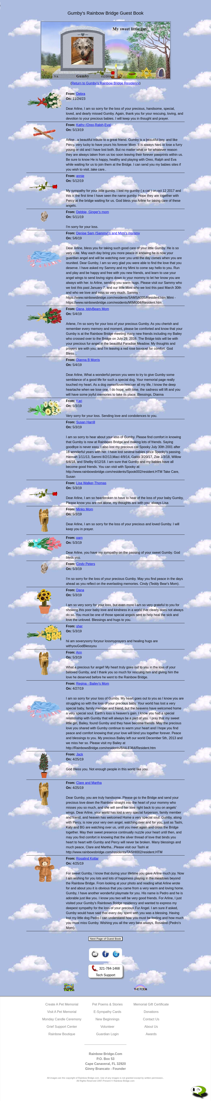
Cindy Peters (85, 564)
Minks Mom (84, 509)
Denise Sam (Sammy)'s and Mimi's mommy (108, 233)
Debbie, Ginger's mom (92, 212)
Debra (80, 94)
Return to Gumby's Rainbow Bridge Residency (105, 83)
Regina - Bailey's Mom (92, 683)
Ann (79, 652)
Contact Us (151, 1019)
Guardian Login (107, 1034)
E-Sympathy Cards (107, 1012)
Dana (80, 590)
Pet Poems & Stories (107, 1004)
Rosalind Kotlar (87, 858)
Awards (151, 1034)
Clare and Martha (89, 783)
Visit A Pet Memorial (61, 1012)
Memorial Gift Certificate (151, 1004)
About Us (151, 1026)
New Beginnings (108, 1019)
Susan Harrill (85, 422)
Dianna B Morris (88, 360)
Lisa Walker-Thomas (91, 483)
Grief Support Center (62, 1026)
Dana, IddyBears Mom (92, 309)
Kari (79, 401)
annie (80, 176)
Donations (151, 1012)
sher (79, 626)
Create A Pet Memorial (61, 1004)
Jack (79, 754)
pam (79, 537)
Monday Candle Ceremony (61, 1019)
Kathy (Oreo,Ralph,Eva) (93, 125)
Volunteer (108, 1026)
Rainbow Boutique (61, 1034)
